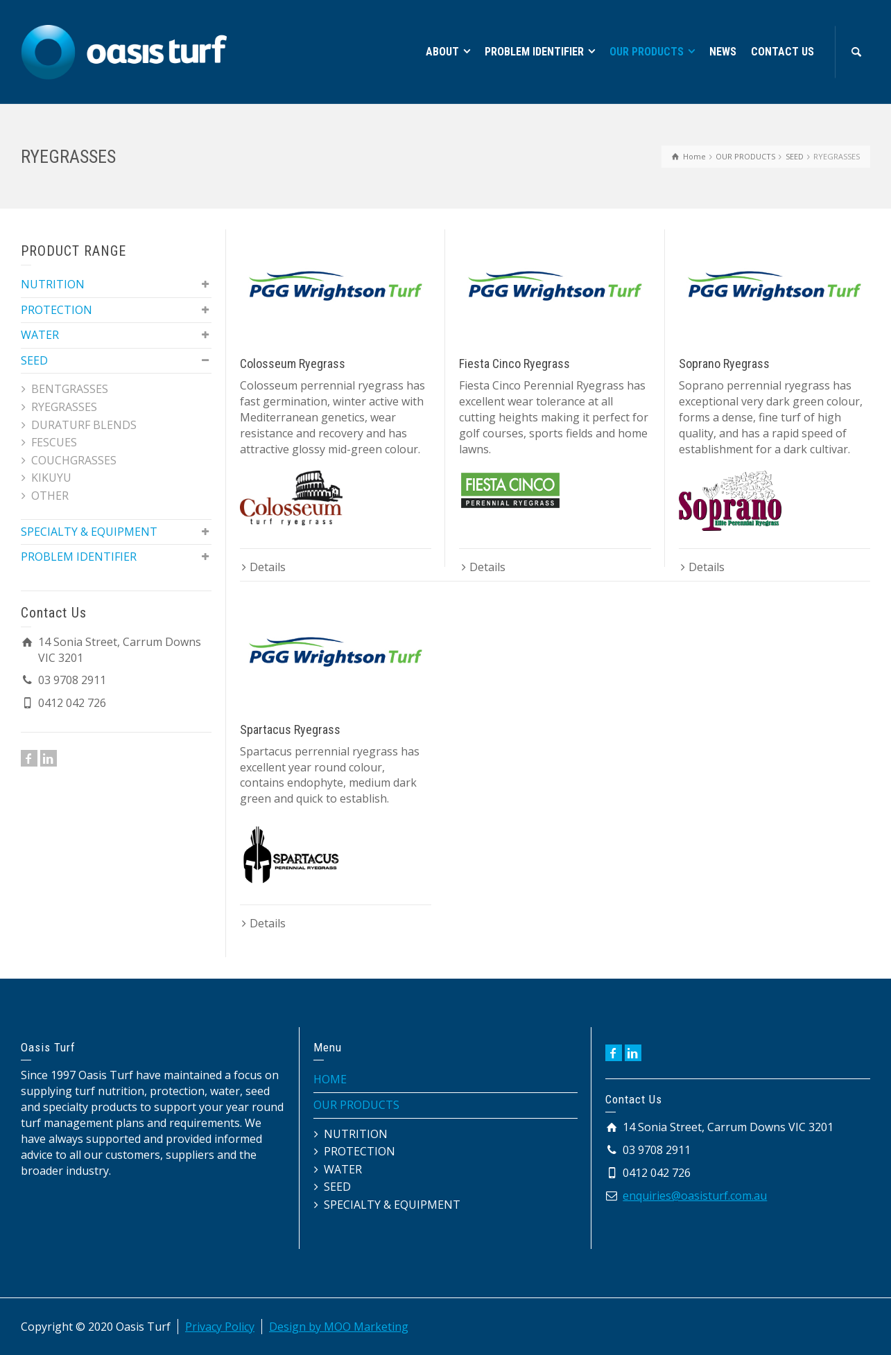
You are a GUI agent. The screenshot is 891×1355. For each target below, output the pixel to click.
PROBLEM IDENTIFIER (79, 556)
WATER (40, 334)
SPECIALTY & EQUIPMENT (89, 531)
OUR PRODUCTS (356, 1104)
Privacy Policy (219, 1326)
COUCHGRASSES (73, 460)
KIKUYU (51, 477)
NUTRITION (53, 284)
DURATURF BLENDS (84, 424)
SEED (34, 360)
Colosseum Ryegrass (292, 363)
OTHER (50, 495)
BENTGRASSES (69, 388)
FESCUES (54, 442)
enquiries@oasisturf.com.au (695, 1195)
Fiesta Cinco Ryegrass (514, 363)
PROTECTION (56, 309)
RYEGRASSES (64, 406)
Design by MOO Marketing (338, 1326)
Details (268, 567)
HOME (330, 1079)
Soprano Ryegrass (724, 363)
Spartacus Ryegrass (290, 729)
